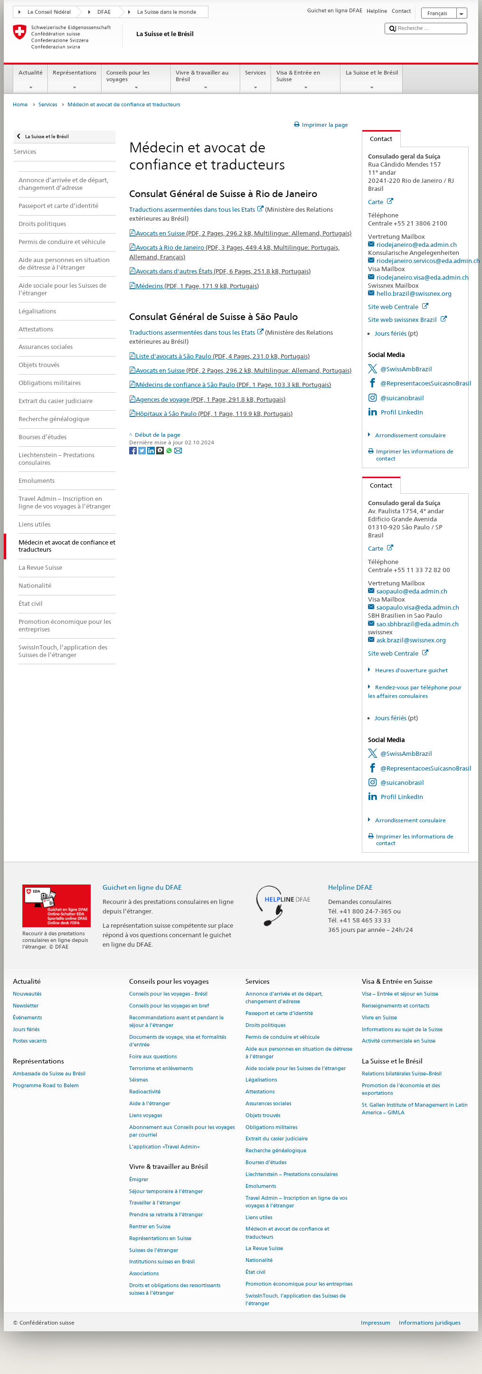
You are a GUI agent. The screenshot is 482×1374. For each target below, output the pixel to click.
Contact (377, 138)
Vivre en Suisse (379, 1018)
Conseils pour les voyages (136, 80)
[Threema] (160, 449)
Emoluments (261, 1186)
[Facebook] (133, 449)
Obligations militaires (271, 1127)
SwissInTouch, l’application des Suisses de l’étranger (296, 1300)
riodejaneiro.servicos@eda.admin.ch (428, 260)
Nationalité (259, 1261)
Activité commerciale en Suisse (398, 1041)
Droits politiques (265, 1025)
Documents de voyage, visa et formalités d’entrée (177, 1041)
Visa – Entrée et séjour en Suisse (400, 994)
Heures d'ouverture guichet (411, 670)
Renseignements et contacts (395, 1006)
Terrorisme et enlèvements (161, 1068)
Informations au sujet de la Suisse (402, 1029)
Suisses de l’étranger (153, 1250)
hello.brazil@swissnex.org (414, 293)
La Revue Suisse (264, 1249)
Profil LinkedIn (402, 412)
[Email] (178, 449)
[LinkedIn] (151, 449)
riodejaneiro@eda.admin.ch (417, 244)
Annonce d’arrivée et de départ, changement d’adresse (284, 998)
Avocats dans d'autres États (223, 271)
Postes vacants (30, 1041)
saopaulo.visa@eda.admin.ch (418, 607)
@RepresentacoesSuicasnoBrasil (426, 383)
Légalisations (261, 1080)
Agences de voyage (210, 399)
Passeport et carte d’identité (279, 1014)
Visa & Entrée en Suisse (306, 80)
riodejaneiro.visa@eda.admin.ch (423, 277)
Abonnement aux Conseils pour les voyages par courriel (182, 1131)
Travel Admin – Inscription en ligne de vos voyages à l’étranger (296, 1202)
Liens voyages (145, 1115)
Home (20, 105)
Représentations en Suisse (160, 1238)
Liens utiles (259, 1217)
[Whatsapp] (169, 449)
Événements (27, 1018)
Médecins (197, 286)
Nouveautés (27, 994)
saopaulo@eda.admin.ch (412, 591)
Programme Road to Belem (46, 1086)
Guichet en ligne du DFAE (142, 887)
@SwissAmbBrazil (406, 369)
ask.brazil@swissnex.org (411, 640)
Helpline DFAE (350, 887)
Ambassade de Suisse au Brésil (49, 1074)
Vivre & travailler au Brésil (205, 80)
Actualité (30, 80)
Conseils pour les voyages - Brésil (168, 994)
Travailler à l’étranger (154, 1203)
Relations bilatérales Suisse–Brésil (402, 1074)
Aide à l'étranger (149, 1104)
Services (256, 80)
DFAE (104, 12)
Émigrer (138, 1179)
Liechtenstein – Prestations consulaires (292, 1174)
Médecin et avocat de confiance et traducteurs (287, 1233)
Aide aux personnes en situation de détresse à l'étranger (299, 1053)
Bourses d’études (266, 1163)
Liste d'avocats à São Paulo (223, 356)
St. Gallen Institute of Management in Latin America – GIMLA (415, 1109)
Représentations (74, 80)
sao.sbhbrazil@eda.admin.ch (418, 624)
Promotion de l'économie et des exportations (401, 1090)
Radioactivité (145, 1092)
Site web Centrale (398, 307)
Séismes (138, 1080)
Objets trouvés (263, 1115)
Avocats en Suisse (243, 233)
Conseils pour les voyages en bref (169, 1006)
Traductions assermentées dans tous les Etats (196, 209)
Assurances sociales (268, 1104)
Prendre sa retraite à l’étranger (166, 1215)
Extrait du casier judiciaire (277, 1139)
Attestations (260, 1092)
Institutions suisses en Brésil (162, 1262)
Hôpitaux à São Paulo (214, 413)
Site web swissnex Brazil (407, 319)
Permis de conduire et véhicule (283, 1037)
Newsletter (25, 1006)
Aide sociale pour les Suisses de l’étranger (296, 1068)
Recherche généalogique (276, 1151)
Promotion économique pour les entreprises (299, 1284)
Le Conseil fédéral (49, 12)
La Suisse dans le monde (166, 12)
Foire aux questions (153, 1057)
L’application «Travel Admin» (164, 1147)
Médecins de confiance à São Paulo (233, 384)
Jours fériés (390, 333)
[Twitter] (142, 449)
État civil (255, 1272)
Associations (144, 1274)
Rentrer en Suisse (149, 1226)
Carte (380, 202)
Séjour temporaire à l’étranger (166, 1191)
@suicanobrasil (402, 398)
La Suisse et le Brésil (371, 80)
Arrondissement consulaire (410, 435)
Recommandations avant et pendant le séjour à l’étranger (176, 1021)
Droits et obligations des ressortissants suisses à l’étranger (174, 1289)
